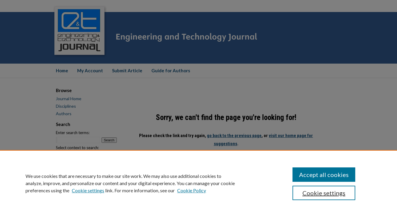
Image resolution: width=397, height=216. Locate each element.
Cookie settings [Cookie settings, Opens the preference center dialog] (323, 192)
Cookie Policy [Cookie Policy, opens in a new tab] (191, 190)
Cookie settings (88, 190)
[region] (198, 183)
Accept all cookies (324, 174)
